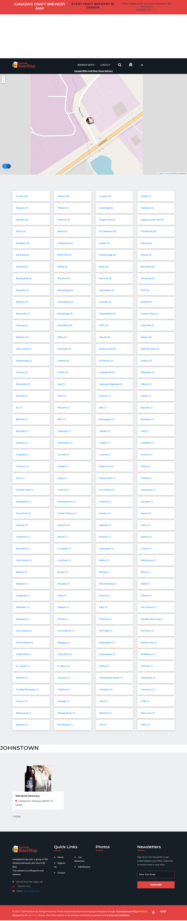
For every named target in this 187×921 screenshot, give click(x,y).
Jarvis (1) (145, 525)
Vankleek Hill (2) (107, 373)
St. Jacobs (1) (23, 666)
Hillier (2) (103, 326)
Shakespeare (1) (107, 643)
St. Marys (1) (64, 666)
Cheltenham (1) (65, 443)
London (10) (105, 196)
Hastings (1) (22, 525)
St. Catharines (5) (107, 232)
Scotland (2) (63, 361)
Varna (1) (103, 702)
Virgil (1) (145, 702)
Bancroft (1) (63, 408)
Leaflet (160, 174)
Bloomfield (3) (148, 267)
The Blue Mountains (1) (27, 690)
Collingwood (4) (65, 243)
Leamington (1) (106, 549)
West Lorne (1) (148, 713)
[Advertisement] (93, 36)
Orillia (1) (62, 596)
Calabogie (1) (64, 431)
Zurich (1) (145, 725)
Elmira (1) (145, 467)
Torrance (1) (22, 702)
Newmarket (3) (106, 290)
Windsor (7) (63, 208)
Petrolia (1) (63, 619)
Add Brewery (84, 867)
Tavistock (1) (64, 678)
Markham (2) (22, 337)
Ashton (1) (146, 396)
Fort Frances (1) (107, 490)
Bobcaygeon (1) (107, 420)
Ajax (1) (61, 384)
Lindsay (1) (146, 549)
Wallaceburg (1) (23, 713)
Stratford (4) (22, 267)
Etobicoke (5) (147, 208)
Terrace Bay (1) (148, 678)
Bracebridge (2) (65, 314)
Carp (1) (145, 431)
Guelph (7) (146, 196)
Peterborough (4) (107, 255)
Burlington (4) (22, 243)
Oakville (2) (104, 337)
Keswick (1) (105, 537)
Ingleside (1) (105, 525)
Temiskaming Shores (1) (111, 678)
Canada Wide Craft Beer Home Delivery (93, 70)
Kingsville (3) (22, 290)
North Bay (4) (22, 255)
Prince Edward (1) (24, 643)
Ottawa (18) (63, 196)
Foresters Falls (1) (24, 490)
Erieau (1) (62, 478)
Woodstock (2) (23, 384)
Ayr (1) (19, 408)
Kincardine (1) (23, 549)
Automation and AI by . (132, 912)
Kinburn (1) (146, 537)
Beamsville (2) (23, 314)
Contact (105, 64)
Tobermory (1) (148, 690)
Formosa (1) (64, 490)
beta (154, 9)
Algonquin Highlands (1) (111, 384)
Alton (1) (62, 396)
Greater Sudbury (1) (67, 514)
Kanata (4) (104, 243)
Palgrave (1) (63, 608)
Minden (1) (63, 572)
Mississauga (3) (65, 290)
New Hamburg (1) (107, 584)
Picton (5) (20, 232)
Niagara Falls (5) (107, 220)
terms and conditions (119, 916)
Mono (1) (145, 572)
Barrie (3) (103, 267)
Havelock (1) (64, 525)
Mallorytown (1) (148, 561)
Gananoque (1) (148, 490)
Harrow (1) (146, 514)
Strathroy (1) (22, 678)
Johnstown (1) (23, 537)
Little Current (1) (24, 561)
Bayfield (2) (146, 302)
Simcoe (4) (146, 255)
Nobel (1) (145, 584)
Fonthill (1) (146, 478)
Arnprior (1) (104, 396)
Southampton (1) (107, 655)
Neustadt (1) (64, 584)
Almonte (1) (21, 396)
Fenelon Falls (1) (107, 478)
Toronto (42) (22, 196)
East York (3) (105, 279)
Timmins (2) (22, 373)
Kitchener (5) (64, 220)
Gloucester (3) (148, 279)
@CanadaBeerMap (31, 891)
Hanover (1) (105, 514)
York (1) (103, 725)
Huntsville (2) (147, 326)
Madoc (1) (104, 561)
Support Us (59, 865)
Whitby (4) (62, 267)
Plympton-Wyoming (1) (152, 619)
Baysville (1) (147, 408)
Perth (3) (145, 290)
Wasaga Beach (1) (66, 713)
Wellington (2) (147, 373)
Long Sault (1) (64, 561)
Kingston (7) (22, 208)
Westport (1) (22, 725)
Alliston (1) (146, 384)
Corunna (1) (105, 455)
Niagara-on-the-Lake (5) (152, 220)
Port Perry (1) (147, 631)
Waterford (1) (105, 713)
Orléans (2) (146, 337)
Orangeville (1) (23, 596)
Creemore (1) (22, 467)
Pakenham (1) (23, 608)
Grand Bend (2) (65, 326)
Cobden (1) (104, 443)
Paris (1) (103, 608)
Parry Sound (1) (148, 608)
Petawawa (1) (22, 619)
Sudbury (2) (146, 361)
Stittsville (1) (147, 666)
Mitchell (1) (104, 572)
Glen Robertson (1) (67, 502)
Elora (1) (20, 478)
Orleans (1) (104, 596)
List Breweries (79, 860)
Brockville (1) (22, 431)
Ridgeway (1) (64, 643)
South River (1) (65, 655)
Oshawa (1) (146, 596)
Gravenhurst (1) (23, 514)
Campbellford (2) (107, 314)
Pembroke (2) (64, 349)
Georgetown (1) (23, 502)
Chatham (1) (22, 443)
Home (60, 858)
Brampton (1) (147, 420)
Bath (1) (103, 408)
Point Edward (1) (24, 631)
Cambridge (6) (106, 208)
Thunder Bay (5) (148, 232)
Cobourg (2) (21, 326)
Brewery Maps (86, 64)
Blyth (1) (62, 420)
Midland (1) (21, 572)
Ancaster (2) (105, 302)
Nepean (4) (146, 243)
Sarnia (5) (62, 232)
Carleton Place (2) (149, 314)
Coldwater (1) (147, 443)
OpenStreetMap (172, 174)
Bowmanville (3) (24, 279)
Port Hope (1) (105, 631)
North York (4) (64, 255)
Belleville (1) (22, 420)
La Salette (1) (64, 549)
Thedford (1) (64, 690)
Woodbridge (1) (65, 725)
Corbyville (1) (22, 455)
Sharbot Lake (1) (149, 643)
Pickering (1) (105, 619)
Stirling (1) (104, 666)
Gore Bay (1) (147, 502)
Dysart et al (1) (106, 467)
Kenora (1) (63, 537)
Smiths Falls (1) (23, 655)
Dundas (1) (63, 467)
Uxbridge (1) (64, 702)
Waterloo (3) (22, 302)
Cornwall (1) (63, 455)
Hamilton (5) (22, 220)
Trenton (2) (63, 373)
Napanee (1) (22, 584)
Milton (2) (62, 337)
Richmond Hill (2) (107, 349)
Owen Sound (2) (24, 349)
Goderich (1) (105, 502)
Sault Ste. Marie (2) (150, 349)
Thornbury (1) (105, 690)
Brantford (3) (64, 279)
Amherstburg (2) (65, 302)
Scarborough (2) (24, 361)
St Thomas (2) (106, 361)
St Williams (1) (148, 655)
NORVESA (33, 916)
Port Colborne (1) (66, 631)
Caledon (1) (104, 431)
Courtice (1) (146, 455)
